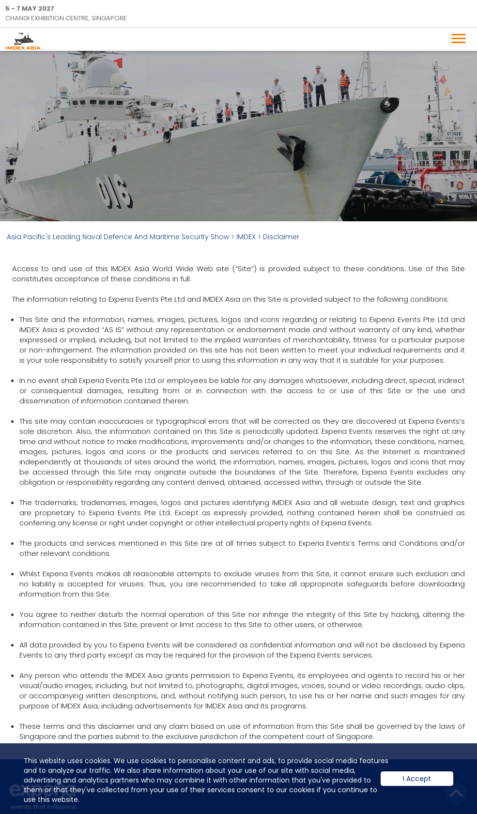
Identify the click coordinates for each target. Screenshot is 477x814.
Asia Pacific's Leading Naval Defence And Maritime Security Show (118, 237)
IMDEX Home (25, 41)
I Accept (417, 786)
